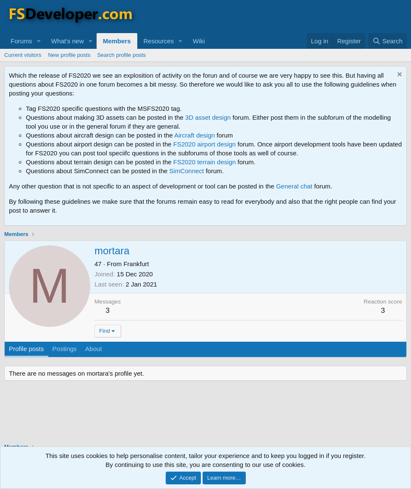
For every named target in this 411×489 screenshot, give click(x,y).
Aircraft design (194, 135)
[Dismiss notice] (398, 75)
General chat (294, 186)
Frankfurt (136, 263)
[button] (39, 41)
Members (117, 41)
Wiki (199, 41)
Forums (21, 41)
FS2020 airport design (204, 144)
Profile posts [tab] (26, 348)
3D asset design (208, 117)
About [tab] (93, 348)
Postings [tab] (65, 348)
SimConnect (186, 170)
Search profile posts (121, 55)
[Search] (387, 41)
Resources (159, 41)
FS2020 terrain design (204, 162)
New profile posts (69, 55)
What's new (67, 41)
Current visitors (22, 55)
